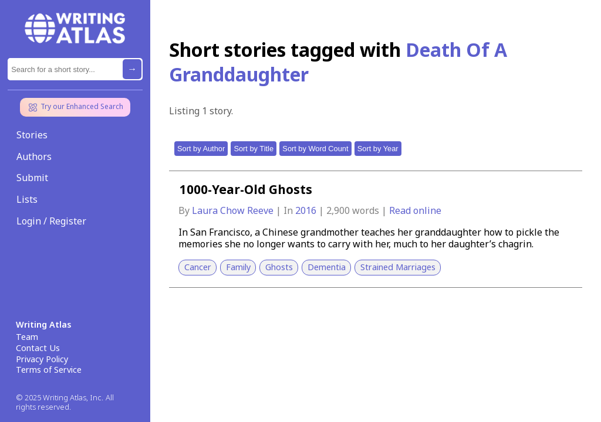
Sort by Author (201, 148)
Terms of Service (49, 370)
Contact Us (38, 348)
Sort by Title (254, 148)
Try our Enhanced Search (75, 107)
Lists (27, 199)
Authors (34, 156)
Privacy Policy (42, 359)
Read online (415, 210)
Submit (32, 177)
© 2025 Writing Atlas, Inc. (59, 398)
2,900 (338, 210)
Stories (32, 134)
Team (27, 337)
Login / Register (51, 221)
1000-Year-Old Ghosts (246, 189)
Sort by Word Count (315, 148)
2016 (307, 210)
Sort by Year (378, 148)
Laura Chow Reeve (234, 210)
